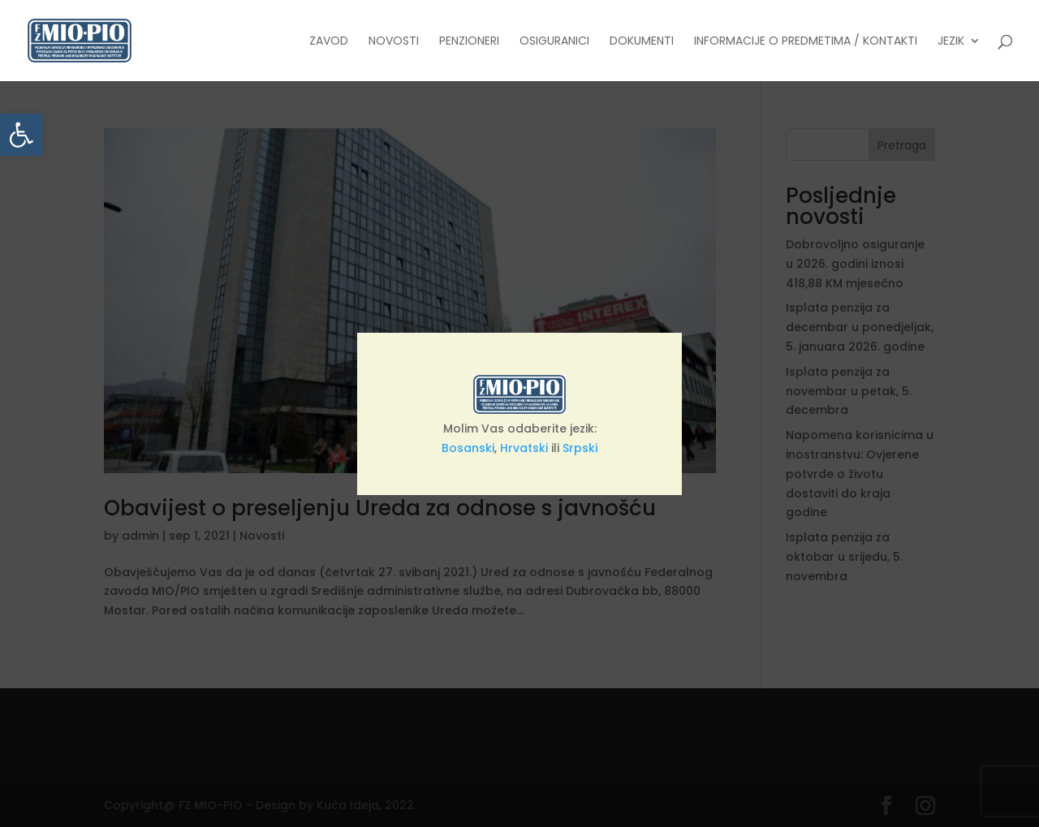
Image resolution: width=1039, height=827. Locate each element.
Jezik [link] (951, 42)
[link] (21, 135)
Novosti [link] (394, 42)
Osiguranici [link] (554, 42)
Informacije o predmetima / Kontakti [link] (805, 42)
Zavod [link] (328, 42)
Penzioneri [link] (469, 42)
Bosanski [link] (468, 448)
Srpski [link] (580, 448)
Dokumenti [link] (642, 42)
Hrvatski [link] (524, 448)
